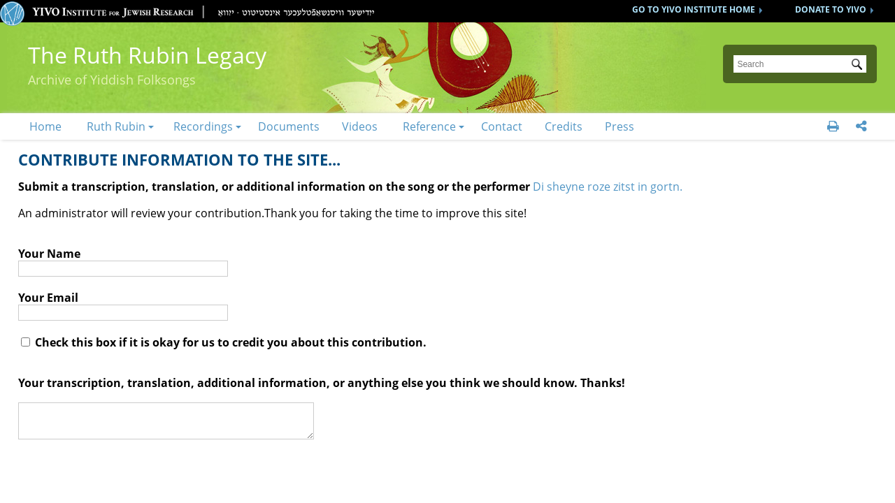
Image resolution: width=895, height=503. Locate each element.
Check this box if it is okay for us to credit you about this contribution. (224, 342)
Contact (501, 126)
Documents (289, 126)
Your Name (49, 253)
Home (45, 126)
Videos (360, 126)
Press (619, 126)
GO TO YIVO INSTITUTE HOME (693, 9)
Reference (429, 126)
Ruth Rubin (116, 126)
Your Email (48, 297)
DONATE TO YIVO (830, 9)
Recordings (203, 126)
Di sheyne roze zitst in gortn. (607, 186)
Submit (859, 66)
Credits (563, 126)
